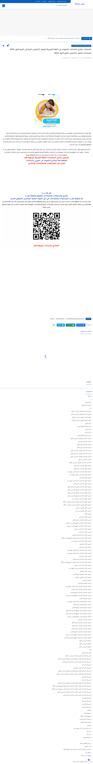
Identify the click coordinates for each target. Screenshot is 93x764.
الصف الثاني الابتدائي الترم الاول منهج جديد (79, 550)
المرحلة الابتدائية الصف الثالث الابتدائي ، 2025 (78, 656)
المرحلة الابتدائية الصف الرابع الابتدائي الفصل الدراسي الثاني (74, 659)
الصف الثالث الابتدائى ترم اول (82, 529)
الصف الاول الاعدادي (85, 477)
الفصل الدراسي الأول (85, 640)
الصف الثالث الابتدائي (85, 517)
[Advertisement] (46, 22)
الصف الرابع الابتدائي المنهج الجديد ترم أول (79, 616)
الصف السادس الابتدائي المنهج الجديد (80, 631)
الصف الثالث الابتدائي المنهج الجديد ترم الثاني (78, 523)
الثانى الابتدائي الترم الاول (84, 444)
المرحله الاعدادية (86, 704)
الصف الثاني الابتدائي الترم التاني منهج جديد (79, 553)
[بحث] (3, 5)
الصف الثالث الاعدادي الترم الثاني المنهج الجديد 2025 (76, 538)
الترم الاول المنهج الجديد (84, 426)
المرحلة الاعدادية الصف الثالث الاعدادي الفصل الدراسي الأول (74, 692)
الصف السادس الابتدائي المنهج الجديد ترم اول (78, 634)
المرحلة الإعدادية (86, 677)
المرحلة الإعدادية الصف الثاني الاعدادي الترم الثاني (77, 695)
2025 (89, 396)
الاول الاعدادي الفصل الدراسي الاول (81, 411)
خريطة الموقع (51, 1)
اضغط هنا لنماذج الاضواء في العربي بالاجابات (46, 161)
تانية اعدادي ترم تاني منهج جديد (82, 728)
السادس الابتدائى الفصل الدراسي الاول (80, 462)
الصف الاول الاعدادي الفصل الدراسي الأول (79, 486)
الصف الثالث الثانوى (85, 544)
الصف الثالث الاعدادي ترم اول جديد (81, 541)
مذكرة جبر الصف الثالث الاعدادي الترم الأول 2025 (77, 749)
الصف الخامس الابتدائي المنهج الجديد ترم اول (78, 595)
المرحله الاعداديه (86, 707)
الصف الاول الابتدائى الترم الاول (82, 468)
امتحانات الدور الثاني (85, 719)
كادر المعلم (88, 746)
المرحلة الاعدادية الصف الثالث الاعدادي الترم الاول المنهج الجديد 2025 (71, 686)
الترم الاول (88, 423)
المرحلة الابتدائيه (86, 665)
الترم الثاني (88, 432)
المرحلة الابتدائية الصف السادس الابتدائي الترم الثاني (76, 662)
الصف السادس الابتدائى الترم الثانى (81, 628)
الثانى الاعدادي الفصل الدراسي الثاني (80, 456)
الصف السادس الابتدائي (84, 619)
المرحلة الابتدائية (62, 5)
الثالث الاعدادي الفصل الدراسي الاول (80, 438)
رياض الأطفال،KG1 (85, 743)
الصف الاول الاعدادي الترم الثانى (82, 483)
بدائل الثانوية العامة (85, 722)
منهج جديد (88, 752)
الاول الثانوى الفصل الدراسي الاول (81, 417)
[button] (80, 325)
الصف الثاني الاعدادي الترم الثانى (81, 559)
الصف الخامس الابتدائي (84, 583)
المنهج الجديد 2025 (85, 716)
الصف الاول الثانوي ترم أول (83, 508)
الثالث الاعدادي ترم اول (84, 441)
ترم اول (52, 318)
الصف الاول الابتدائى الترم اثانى (82, 465)
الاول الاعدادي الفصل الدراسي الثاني (81, 414)
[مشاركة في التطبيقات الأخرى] (54, 325)
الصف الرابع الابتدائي (85, 598)
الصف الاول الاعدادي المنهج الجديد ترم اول (79, 492)
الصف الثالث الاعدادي (85, 532)
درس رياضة (80, 4)
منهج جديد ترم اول (86, 755)
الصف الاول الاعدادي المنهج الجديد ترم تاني (79, 496)
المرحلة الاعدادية (86, 680)
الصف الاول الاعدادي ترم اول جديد (81, 499)
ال (90, 408)
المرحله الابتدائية (86, 701)
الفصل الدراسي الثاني (85, 646)
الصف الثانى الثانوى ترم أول (83, 577)
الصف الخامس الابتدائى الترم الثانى (81, 589)
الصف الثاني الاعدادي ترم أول (83, 565)
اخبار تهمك (88, 402)
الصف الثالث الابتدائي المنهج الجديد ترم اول (79, 526)
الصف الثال (88, 514)
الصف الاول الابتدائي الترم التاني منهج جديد (79, 471)
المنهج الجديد (87, 713)
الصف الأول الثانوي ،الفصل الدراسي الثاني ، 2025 (77, 505)
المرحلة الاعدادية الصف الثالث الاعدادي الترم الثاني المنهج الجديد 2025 (71, 689)
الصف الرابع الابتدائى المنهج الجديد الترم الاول (78, 610)
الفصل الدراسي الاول (85, 643)
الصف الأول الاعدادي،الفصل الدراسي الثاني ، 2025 (77, 502)
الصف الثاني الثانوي (85, 571)
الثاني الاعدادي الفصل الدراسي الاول (81, 453)
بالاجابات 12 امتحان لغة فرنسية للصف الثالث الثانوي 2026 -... (63, 38)
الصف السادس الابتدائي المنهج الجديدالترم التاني (77, 637)
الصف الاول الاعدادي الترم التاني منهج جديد (79, 480)
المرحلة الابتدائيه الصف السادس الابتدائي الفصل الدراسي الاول (74, 674)
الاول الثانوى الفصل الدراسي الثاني (81, 420)
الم (90, 649)
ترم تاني (88, 734)
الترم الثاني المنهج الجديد (84, 435)
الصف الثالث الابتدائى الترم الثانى (81, 520)
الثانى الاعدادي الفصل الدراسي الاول (81, 450)
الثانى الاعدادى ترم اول (84, 459)
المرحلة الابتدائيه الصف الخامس (82, 668)
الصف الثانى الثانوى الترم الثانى (82, 574)
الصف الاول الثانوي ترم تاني (83, 511)
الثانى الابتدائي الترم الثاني (83, 447)
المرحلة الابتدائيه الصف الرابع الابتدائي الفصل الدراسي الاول (74, 671)
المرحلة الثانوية (87, 698)
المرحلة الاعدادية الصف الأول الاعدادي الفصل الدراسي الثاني (74, 683)
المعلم (89, 710)
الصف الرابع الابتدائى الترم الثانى (82, 604)
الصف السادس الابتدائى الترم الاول (81, 625)
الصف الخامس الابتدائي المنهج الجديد (81, 45)
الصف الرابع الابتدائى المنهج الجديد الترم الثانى (78, 613)
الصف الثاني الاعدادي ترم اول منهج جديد (80, 568)
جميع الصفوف (87, 737)
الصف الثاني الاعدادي (85, 556)
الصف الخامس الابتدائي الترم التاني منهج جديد (78, 586)
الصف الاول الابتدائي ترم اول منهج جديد (80, 474)
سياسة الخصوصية (62, 1)
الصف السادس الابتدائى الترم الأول (81, 622)
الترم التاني (88, 429)
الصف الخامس (87, 580)
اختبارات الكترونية (86, 405)
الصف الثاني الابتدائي (85, 547)
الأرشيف (44, 1)
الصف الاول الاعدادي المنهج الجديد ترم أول (79, 489)
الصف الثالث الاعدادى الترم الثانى (81, 535)
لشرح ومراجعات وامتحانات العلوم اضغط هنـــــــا (46, 196)
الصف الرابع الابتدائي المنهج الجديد (81, 607)
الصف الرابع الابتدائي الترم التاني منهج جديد (79, 601)
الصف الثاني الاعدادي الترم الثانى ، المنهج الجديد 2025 (76, 562)
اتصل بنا (38, 1)
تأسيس (89, 725)
